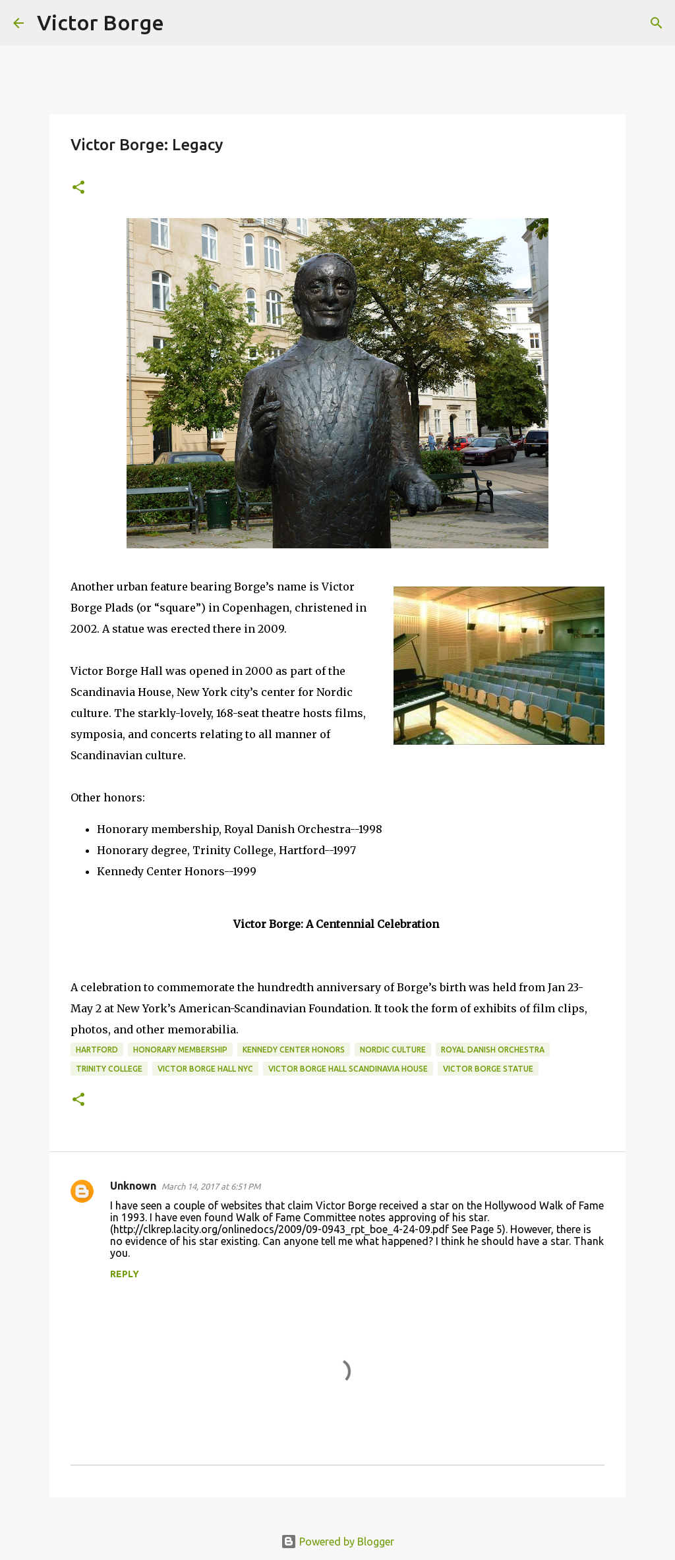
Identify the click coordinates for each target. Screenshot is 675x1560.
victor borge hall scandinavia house (348, 1068)
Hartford (97, 1049)
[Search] (183, 23)
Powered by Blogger (337, 1541)
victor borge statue (488, 1068)
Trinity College (109, 1068)
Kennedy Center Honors (294, 1049)
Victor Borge (100, 22)
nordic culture (393, 1049)
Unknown (133, 1186)
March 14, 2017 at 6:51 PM (210, 1186)
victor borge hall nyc (205, 1068)
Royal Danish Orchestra (492, 1049)
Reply (124, 1274)
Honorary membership (180, 1049)
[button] (78, 188)
